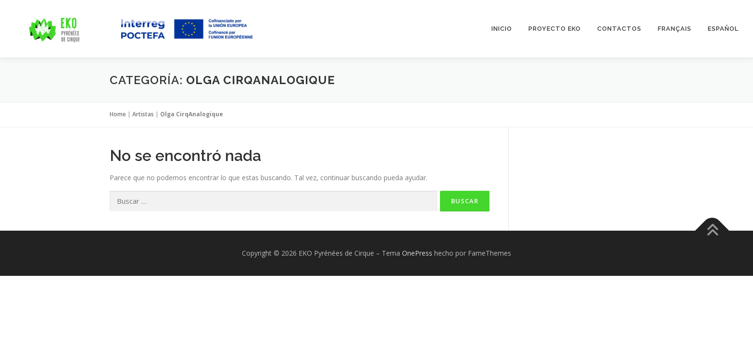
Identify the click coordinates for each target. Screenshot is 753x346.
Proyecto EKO (554, 28)
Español (723, 28)
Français (674, 28)
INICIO (501, 28)
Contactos (619, 28)
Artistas (143, 114)
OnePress (417, 253)
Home (118, 114)
